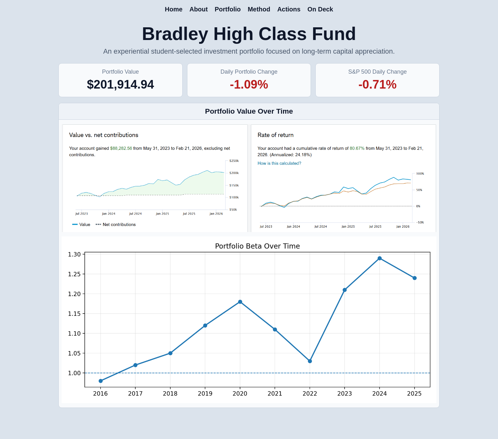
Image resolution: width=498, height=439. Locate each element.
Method (259, 9)
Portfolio (228, 9)
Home (173, 9)
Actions (288, 9)
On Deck (320, 9)
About (198, 9)
